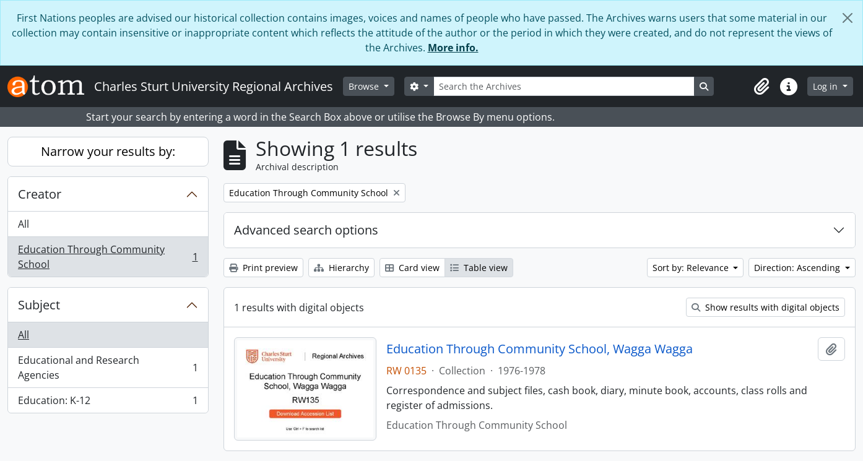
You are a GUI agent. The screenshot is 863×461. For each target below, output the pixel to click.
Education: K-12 (107, 403)
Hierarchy (341, 268)
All (23, 224)
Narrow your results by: (108, 151)
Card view (412, 268)
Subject (39, 304)
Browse (365, 86)
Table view (479, 268)
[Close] (847, 18)
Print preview (263, 268)
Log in (826, 86)
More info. (453, 47)
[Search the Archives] (564, 86)
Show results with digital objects (765, 307)
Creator (39, 194)
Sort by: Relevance (692, 268)
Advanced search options (306, 230)
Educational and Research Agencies (107, 367)
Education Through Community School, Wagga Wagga (539, 349)
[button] (761, 86)
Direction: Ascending (798, 268)
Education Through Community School (107, 257)
